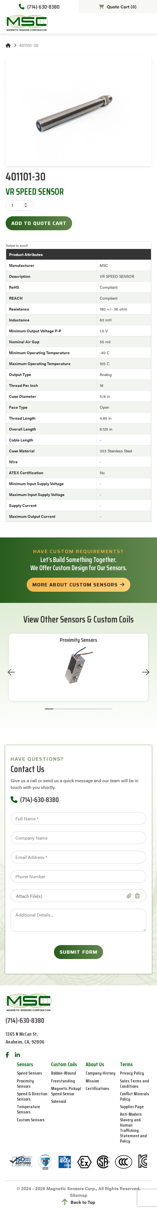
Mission (92, 1080)
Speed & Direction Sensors (32, 1096)
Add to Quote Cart (39, 223)
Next (145, 672)
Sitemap (78, 1195)
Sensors (25, 1064)
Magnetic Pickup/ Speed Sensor (66, 1091)
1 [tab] (49, 708)
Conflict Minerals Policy (134, 1096)
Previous (11, 672)
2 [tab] (57, 708)
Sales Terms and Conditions (134, 1083)
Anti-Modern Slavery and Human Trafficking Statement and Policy (133, 1128)
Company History (100, 1073)
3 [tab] (66, 708)
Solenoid (58, 1101)
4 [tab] (74, 708)
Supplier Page (132, 1106)
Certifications (97, 1088)
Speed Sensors (29, 1073)
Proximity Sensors (78, 639)
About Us (95, 1064)
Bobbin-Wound (63, 1073)
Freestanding (63, 1080)
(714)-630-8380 (39, 6)
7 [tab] (99, 708)
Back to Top (78, 1202)
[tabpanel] (78, 667)
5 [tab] (83, 708)
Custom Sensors (31, 1119)
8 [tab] (108, 708)
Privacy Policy (132, 1073)
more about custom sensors (75, 585)
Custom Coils (64, 1064)
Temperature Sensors (28, 1109)
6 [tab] (91, 708)
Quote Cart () (117, 6)
